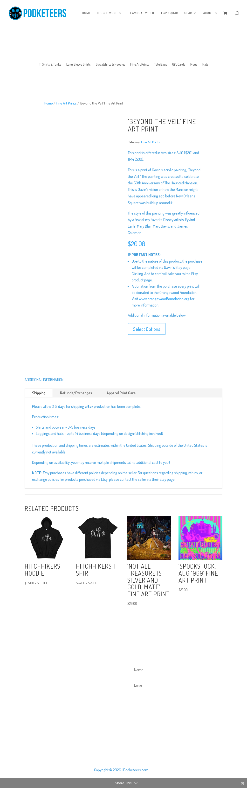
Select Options (146, 329)
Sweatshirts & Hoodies (110, 64)
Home (86, 13)
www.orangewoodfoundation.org (164, 298)
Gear (188, 13)
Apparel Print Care (121, 393)
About (208, 13)
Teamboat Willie (141, 13)
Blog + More (107, 13)
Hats (205, 64)
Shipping (38, 393)
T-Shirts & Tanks (50, 64)
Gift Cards (178, 64)
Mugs (193, 64)
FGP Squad (169, 13)
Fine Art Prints (139, 64)
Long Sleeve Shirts (78, 64)
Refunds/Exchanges (76, 393)
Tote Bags (160, 64)
